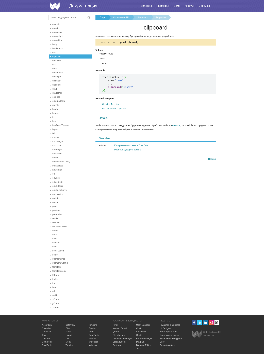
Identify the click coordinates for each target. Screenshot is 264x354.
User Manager (143, 325)
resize (55, 230)
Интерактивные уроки (171, 338)
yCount (55, 303)
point (54, 206)
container (56, 60)
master (55, 137)
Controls (46, 338)
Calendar (46, 328)
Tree (91, 331)
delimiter (56, 80)
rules (54, 234)
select (55, 254)
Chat (138, 328)
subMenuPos (58, 259)
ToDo (138, 348)
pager (55, 202)
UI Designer (165, 328)
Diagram (140, 342)
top (53, 283)
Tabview (69, 345)
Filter (67, 328)
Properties (161, 17)
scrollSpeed (58, 250)
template (56, 267)
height (55, 109)
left (53, 133)
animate (56, 24)
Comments (47, 342)
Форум (189, 5)
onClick (56, 178)
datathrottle (57, 72)
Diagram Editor (143, 345)
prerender (57, 214)
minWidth (56, 153)
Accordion (47, 325)
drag (54, 89)
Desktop (117, 345)
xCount (55, 299)
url (53, 291)
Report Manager (144, 338)
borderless (57, 48)
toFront (55, 275)
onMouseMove (59, 190)
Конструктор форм (169, 335)
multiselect (57, 165)
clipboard (56, 56)
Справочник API (121, 17)
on (53, 174)
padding (56, 198)
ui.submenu (142, 17)
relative (55, 222)
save (54, 238)
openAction (57, 194)
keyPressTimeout (60, 125)
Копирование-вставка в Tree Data (131, 146)
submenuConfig (60, 263)
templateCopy (59, 271)
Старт (103, 17)
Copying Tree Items (111, 104)
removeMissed (59, 226)
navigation (57, 169)
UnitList (92, 338)
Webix (197, 334)
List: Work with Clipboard (114, 109)
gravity (55, 105)
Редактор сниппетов (170, 325)
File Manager (119, 335)
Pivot (115, 325)
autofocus (57, 32)
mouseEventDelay (61, 161)
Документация (83, 6)
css (54, 64)
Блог (162, 342)
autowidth (57, 40)
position (56, 210)
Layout (68, 335)
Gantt (139, 335)
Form (68, 331)
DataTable (47, 345)
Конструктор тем (168, 331)
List (67, 338)
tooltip (55, 279)
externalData (58, 101)
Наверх (212, 159)
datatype (56, 76)
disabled (56, 84)
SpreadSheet (119, 342)
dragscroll (57, 93)
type (54, 287)
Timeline (93, 325)
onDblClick (57, 186)
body (54, 44)
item (54, 121)
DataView (70, 325)
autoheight (57, 36)
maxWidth (57, 145)
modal (55, 157)
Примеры (163, 5)
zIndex (55, 307)
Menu (68, 342)
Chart (44, 335)
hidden (55, 113)
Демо (177, 5)
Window (93, 345)
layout (55, 129)
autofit (55, 28)
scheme (56, 242)
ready (55, 218)
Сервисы (204, 5)
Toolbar (92, 328)
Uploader (93, 342)
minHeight (57, 149)
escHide (56, 97)
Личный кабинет (168, 345)
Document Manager (122, 338)
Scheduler (141, 331)
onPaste (176, 126)
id (53, 117)
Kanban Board (120, 328)
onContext (57, 182)
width (54, 295)
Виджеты (146, 5)
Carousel (46, 331)
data (54, 68)
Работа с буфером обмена (127, 150)
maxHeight (57, 141)
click (54, 52)
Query (116, 331)
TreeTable (94, 335)
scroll (54, 246)
